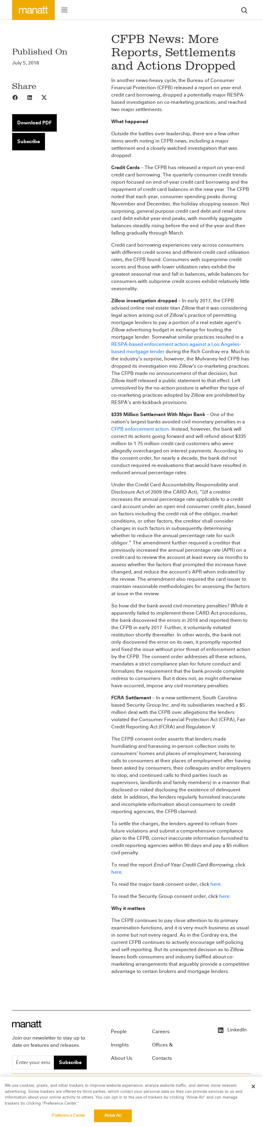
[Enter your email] (33, 1063)
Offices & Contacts (162, 1047)
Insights (120, 1045)
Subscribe (28, 141)
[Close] (253, 1091)
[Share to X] (48, 97)
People (119, 1031)
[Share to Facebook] (19, 97)
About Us (121, 1058)
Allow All (113, 1120)
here (116, 872)
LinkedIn (232, 1030)
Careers (161, 1031)
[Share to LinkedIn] (34, 97)
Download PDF (34, 123)
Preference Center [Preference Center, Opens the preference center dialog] (68, 1120)
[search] (244, 9)
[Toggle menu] (64, 10)
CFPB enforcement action (140, 429)
